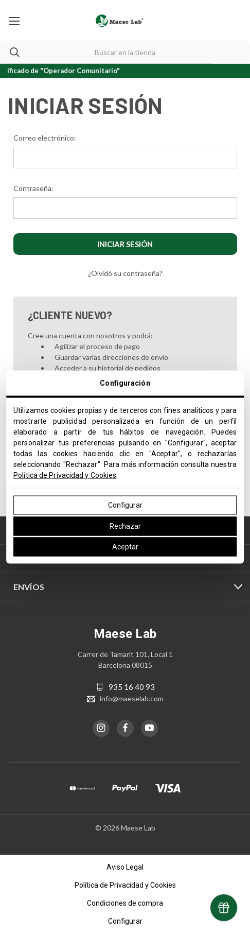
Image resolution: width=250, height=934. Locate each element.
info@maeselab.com (132, 698)
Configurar (125, 505)
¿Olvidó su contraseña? (125, 273)
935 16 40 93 (132, 686)
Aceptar (125, 547)
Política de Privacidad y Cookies (64, 475)
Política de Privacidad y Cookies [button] (125, 885)
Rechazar (125, 526)
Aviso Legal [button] (125, 867)
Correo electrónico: (44, 137)
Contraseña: (33, 188)
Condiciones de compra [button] (125, 903)
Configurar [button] (125, 921)
